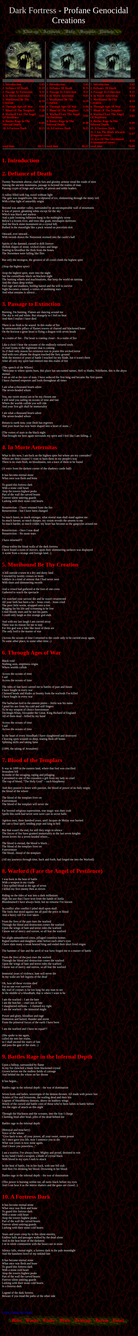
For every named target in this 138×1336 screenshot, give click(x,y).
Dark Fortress (34, 10)
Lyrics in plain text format (17, 1312)
